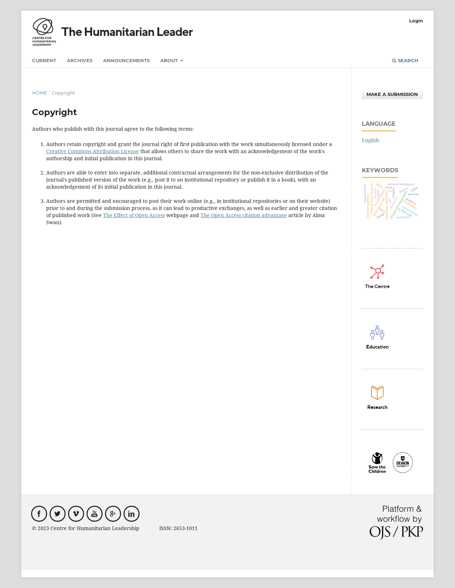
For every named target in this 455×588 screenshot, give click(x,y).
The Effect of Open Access (134, 215)
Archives (79, 60)
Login (416, 20)
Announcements (126, 60)
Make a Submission (392, 94)
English (370, 140)
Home (39, 93)
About (169, 60)
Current (44, 60)
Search (405, 60)
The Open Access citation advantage (243, 215)
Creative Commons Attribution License (92, 151)
